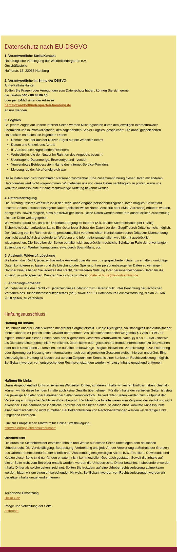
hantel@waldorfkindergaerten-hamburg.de (38, 105)
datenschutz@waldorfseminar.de (114, 275)
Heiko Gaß (12, 498)
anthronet (11, 511)
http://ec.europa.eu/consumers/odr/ (30, 428)
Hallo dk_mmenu (164, 13)
